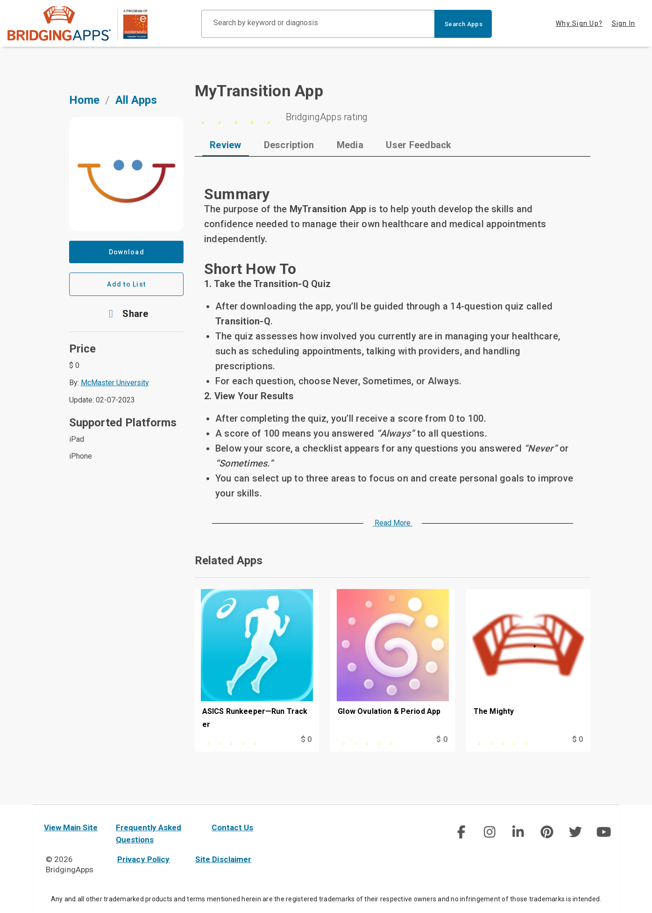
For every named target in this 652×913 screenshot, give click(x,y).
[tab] (225, 145)
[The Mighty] (528, 661)
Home (84, 100)
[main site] (77, 23)
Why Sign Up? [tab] (579, 23)
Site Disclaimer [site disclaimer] (223, 859)
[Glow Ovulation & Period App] (392, 661)
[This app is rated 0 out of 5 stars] (238, 739)
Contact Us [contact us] (232, 827)
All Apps (136, 100)
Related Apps (228, 560)
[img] (461, 832)
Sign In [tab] (624, 23)
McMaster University (115, 382)
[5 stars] (393, 116)
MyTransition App (259, 90)
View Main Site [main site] (71, 827)
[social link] (461, 832)
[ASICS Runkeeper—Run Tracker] (257, 661)
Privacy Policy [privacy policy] (143, 859)
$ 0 (306, 739)
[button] (126, 313)
